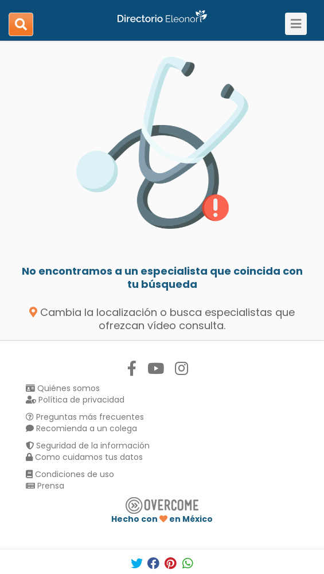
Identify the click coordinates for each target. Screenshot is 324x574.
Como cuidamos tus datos (84, 457)
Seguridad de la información (88, 445)
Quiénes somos (63, 388)
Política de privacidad (75, 399)
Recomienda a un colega (81, 428)
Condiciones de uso (70, 474)
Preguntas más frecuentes (85, 417)
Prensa (45, 485)
